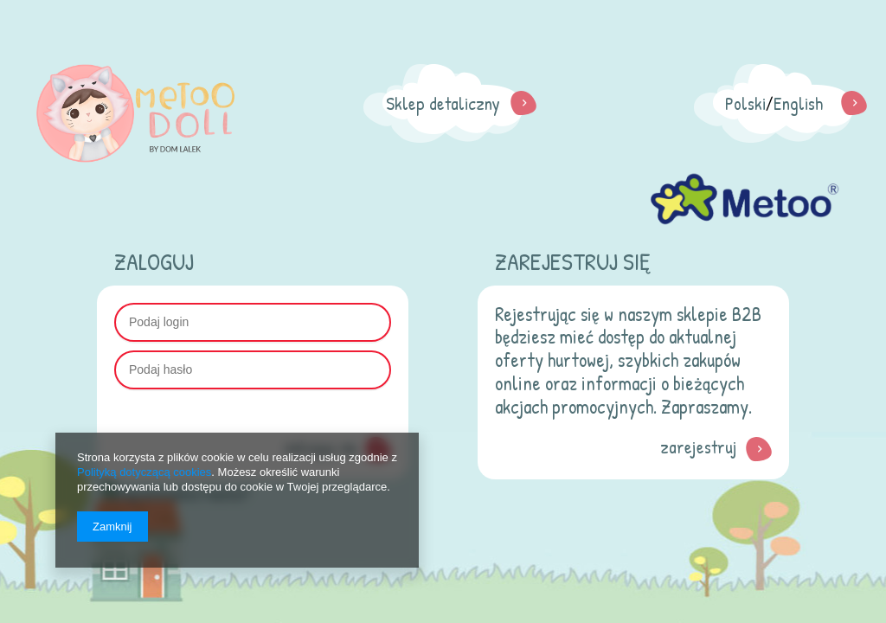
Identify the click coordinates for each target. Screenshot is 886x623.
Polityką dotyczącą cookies (144, 472)
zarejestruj (698, 446)
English (798, 103)
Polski (745, 103)
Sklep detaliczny (443, 103)
